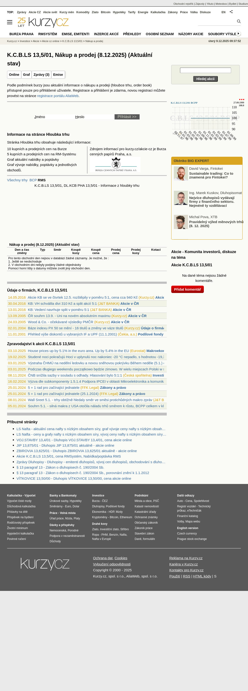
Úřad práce (57, 518)
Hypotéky (119, 12)
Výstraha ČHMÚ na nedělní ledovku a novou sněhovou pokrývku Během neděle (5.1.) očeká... (102, 363)
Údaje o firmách (154, 328)
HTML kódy (202, 576)
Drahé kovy (99, 524)
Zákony (173, 12)
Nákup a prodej (94, 41)
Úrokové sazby (59, 501)
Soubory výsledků (226, 34)
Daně (138, 539)
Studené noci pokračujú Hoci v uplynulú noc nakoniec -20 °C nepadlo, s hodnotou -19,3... (98, 357)
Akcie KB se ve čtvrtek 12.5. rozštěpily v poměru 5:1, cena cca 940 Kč (82, 297)
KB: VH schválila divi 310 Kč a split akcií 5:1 (62, 303)
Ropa (95, 534)
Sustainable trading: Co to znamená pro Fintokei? (211, 175)
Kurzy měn (67, 12)
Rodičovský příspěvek (21, 522)
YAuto (210, 3)
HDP (111, 511)
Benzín (113, 534)
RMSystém (47, 34)
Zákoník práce (144, 528)
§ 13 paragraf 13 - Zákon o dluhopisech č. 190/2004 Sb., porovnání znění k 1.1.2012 (83, 473)
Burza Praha (21, 34)
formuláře (149, 539)
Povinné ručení (16, 539)
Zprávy (21, 12)
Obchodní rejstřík (183, 3)
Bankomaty (69, 495)
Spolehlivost (201, 501)
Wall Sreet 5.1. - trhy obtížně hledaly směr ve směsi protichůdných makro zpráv (90, 400)
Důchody (55, 541)
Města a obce (143, 501)
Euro (68, 506)
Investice (160, 375)
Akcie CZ (35, 12)
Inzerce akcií (106, 34)
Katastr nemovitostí (147, 506)
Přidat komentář (187, 289)
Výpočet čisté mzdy (19, 501)
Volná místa (67, 513)
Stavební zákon (144, 533)
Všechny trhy (17, 180)
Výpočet (29, 495)
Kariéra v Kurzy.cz (183, 564)
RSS (186, 576)
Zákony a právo (113, 388)
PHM (104, 534)
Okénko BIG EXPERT (191, 161)
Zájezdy (200, 3)
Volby (180, 521)
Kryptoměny (99, 517)
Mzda (68, 518)
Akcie (36, 41)
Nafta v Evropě (101, 539)
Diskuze (205, 12)
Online (14, 74)
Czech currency (187, 533)
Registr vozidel (186, 506)
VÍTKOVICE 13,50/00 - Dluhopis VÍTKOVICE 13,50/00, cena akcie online (74, 478)
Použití (174, 576)
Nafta (123, 534)
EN (224, 12)
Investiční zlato (109, 529)
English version (187, 528)
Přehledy (132, 34)
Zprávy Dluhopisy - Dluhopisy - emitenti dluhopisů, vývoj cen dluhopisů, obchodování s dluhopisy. (92, 462)
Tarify (132, 12)
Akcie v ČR (129, 303)
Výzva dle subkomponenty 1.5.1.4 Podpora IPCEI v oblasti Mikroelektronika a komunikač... (99, 381)
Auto (180, 501)
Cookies (121, 558)
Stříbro (124, 529)
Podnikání (141, 495)
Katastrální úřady (145, 511)
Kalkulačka (158, 12)
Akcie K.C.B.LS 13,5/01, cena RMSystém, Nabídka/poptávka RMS (69, 456)
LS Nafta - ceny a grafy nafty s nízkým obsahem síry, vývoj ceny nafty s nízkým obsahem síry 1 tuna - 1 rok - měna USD (92, 434)
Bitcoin (106, 12)
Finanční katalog (187, 516)
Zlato (95, 12)
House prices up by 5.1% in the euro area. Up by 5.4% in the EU (78, 351)
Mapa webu (192, 521)
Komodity (82, 12)
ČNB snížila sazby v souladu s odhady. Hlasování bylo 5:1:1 (75, 375)
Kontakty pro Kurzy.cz (186, 570)
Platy (77, 518)
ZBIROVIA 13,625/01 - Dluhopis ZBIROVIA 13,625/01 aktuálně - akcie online (77, 451)
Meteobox (221, 3)
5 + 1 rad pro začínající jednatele (53, 388)
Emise (58, 74)
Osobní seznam (160, 34)
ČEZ (105, 501)
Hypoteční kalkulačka (20, 533)
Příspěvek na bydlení (20, 517)
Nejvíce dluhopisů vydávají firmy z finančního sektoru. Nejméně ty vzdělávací (212, 201)
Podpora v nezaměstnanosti (67, 536)
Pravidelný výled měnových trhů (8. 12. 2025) (216, 224)
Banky (54, 495)
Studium (243, 3)
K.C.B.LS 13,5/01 (72, 41)
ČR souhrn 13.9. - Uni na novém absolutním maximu (69, 316)
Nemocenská (58, 530)
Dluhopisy (98, 506)
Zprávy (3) (41, 74)
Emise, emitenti (76, 34)
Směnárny (56, 506)
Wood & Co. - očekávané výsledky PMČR (60, 322)
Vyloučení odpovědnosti (112, 564)
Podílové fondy (150, 334)
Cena (188, 501)
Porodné (73, 530)
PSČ (156, 501)
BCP (33, 180)
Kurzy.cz (12, 41)
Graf (26, 74)
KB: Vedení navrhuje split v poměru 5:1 (58, 310)
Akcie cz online (50, 41)
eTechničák (194, 510)
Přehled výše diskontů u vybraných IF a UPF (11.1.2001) (72, 334)
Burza (95, 501)
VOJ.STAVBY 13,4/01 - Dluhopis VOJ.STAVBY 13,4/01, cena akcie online (74, 440)
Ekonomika (99, 511)
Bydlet (232, 3)
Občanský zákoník (146, 522)
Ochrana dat (103, 558)
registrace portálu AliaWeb (58, 96)
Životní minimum (17, 528)
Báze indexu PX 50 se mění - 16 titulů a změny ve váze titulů (75, 328)
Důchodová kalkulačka (21, 506)
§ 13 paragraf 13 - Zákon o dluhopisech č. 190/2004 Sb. (60, 467)
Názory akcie (191, 34)
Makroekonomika (160, 351)
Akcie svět (50, 12)
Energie (143, 12)
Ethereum (126, 517)
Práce (184, 12)
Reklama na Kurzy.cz (186, 558)
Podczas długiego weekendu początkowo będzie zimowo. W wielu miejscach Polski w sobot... (101, 369)
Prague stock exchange (192, 539)
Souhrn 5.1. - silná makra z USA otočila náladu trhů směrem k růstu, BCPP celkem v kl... (97, 406)
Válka (193, 12)
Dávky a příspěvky (62, 525)
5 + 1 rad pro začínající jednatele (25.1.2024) (63, 394)
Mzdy (119, 511)
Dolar (76, 506)
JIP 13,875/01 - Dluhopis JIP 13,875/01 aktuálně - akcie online (65, 445)
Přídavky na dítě (17, 511)
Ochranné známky (146, 517)
